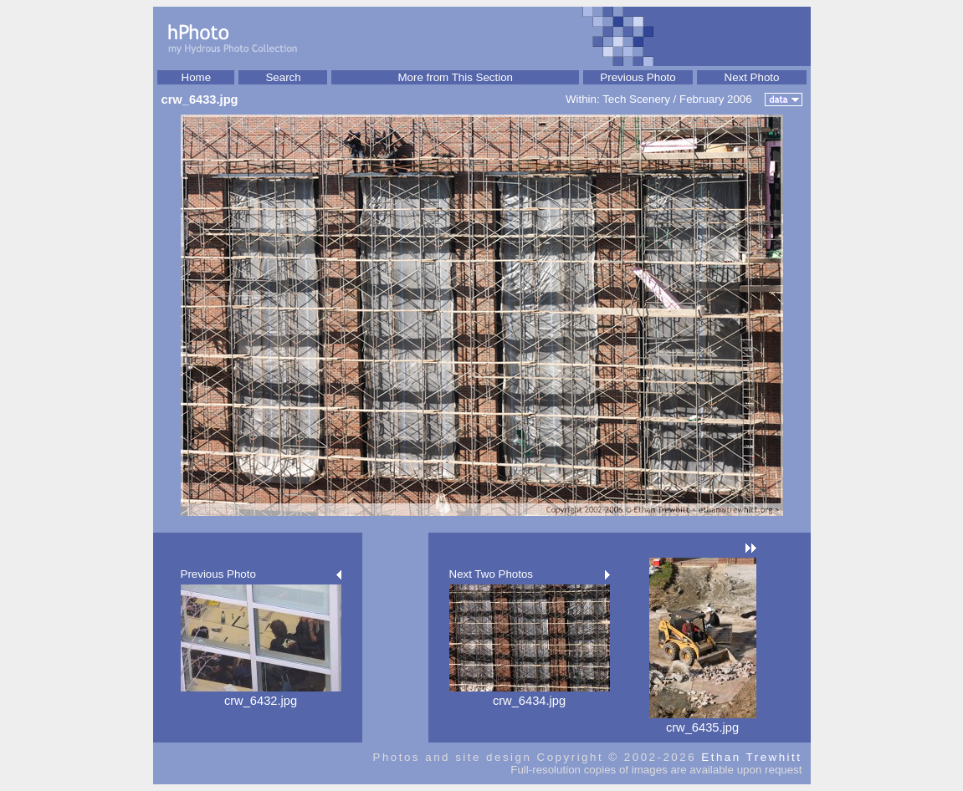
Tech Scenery (636, 99)
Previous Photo (637, 77)
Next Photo (752, 77)
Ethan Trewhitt (751, 757)
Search (282, 77)
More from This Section (455, 77)
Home (197, 77)
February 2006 (715, 99)
